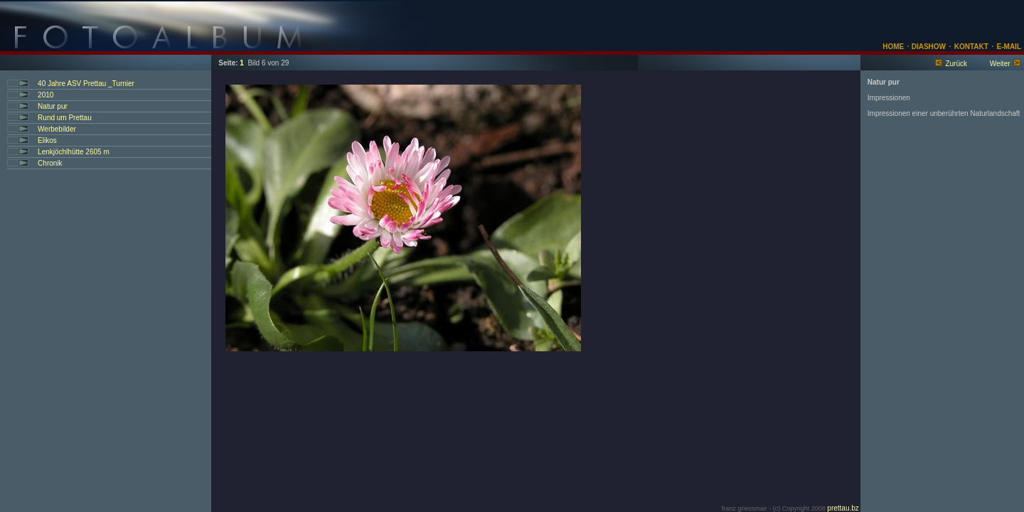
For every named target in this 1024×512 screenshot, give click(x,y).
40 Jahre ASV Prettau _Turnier (86, 83)
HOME (893, 46)
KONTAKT (971, 46)
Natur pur (53, 106)
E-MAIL (1009, 46)
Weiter (1000, 64)
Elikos (47, 140)
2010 (45, 95)
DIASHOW (928, 46)
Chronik (50, 163)
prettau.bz (842, 508)
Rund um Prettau (65, 118)
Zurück (956, 64)
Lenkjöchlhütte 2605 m (74, 152)
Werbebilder (57, 129)
